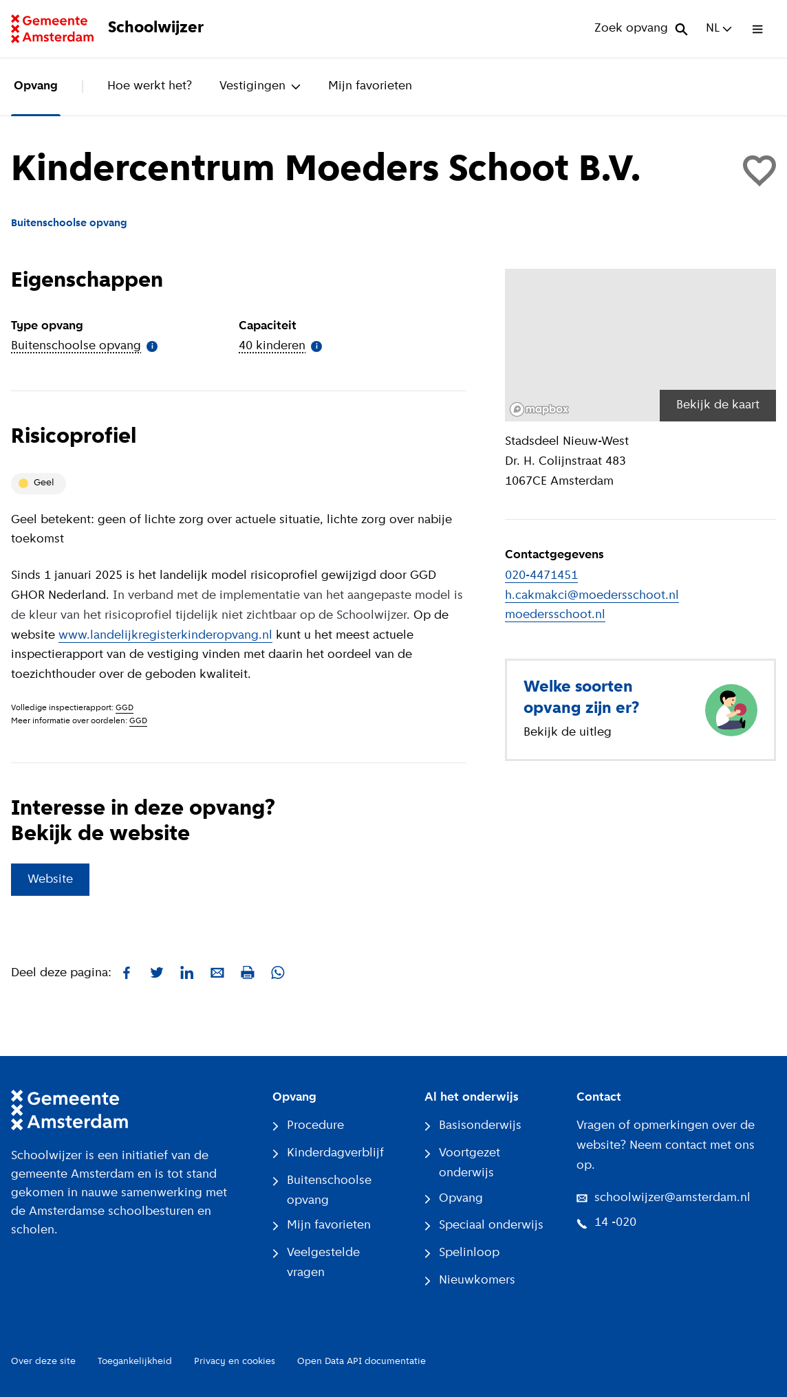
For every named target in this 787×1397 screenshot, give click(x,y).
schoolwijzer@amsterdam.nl (663, 1197)
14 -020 (606, 1222)
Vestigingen (260, 86)
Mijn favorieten (370, 86)
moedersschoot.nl (555, 615)
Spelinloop (461, 1253)
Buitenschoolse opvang (321, 1190)
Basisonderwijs (472, 1125)
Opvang (36, 86)
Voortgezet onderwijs (462, 1163)
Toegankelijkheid (135, 1361)
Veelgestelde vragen (316, 1262)
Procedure (308, 1125)
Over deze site (43, 1361)
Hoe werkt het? (149, 86)
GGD (124, 708)
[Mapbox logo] (539, 409)
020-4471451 (541, 575)
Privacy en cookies (234, 1361)
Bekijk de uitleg (568, 732)
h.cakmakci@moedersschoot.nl (592, 595)
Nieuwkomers (469, 1280)
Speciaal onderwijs (483, 1225)
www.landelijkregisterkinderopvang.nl (165, 635)
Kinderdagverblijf (328, 1153)
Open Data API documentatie (361, 1361)
